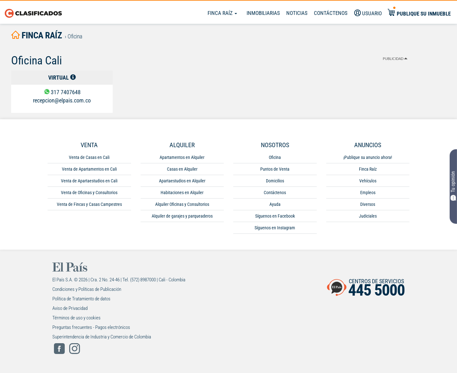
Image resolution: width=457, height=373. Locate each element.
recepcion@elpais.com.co (62, 100)
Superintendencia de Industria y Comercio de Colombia (101, 337)
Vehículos (367, 180)
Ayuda (275, 204)
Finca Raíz (222, 13)
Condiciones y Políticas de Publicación (86, 289)
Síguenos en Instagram (275, 227)
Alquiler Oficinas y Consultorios (182, 204)
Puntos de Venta (274, 169)
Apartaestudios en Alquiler (182, 180)
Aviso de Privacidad (70, 308)
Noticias (297, 13)
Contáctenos (275, 192)
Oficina (275, 157)
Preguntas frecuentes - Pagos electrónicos (91, 327)
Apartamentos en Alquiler (182, 157)
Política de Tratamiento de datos (81, 299)
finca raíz (36, 35)
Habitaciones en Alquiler (182, 192)
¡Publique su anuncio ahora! (367, 157)
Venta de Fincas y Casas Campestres (89, 204)
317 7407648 (66, 92)
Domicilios (275, 180)
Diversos (367, 204)
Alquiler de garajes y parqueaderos (182, 216)
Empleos (367, 192)
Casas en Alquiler (182, 169)
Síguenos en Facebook (275, 216)
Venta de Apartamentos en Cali (89, 169)
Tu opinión (453, 186)
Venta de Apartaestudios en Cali (89, 180)
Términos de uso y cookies (76, 318)
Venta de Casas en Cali (89, 157)
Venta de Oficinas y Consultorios (89, 192)
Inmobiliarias (263, 13)
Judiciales (368, 216)
